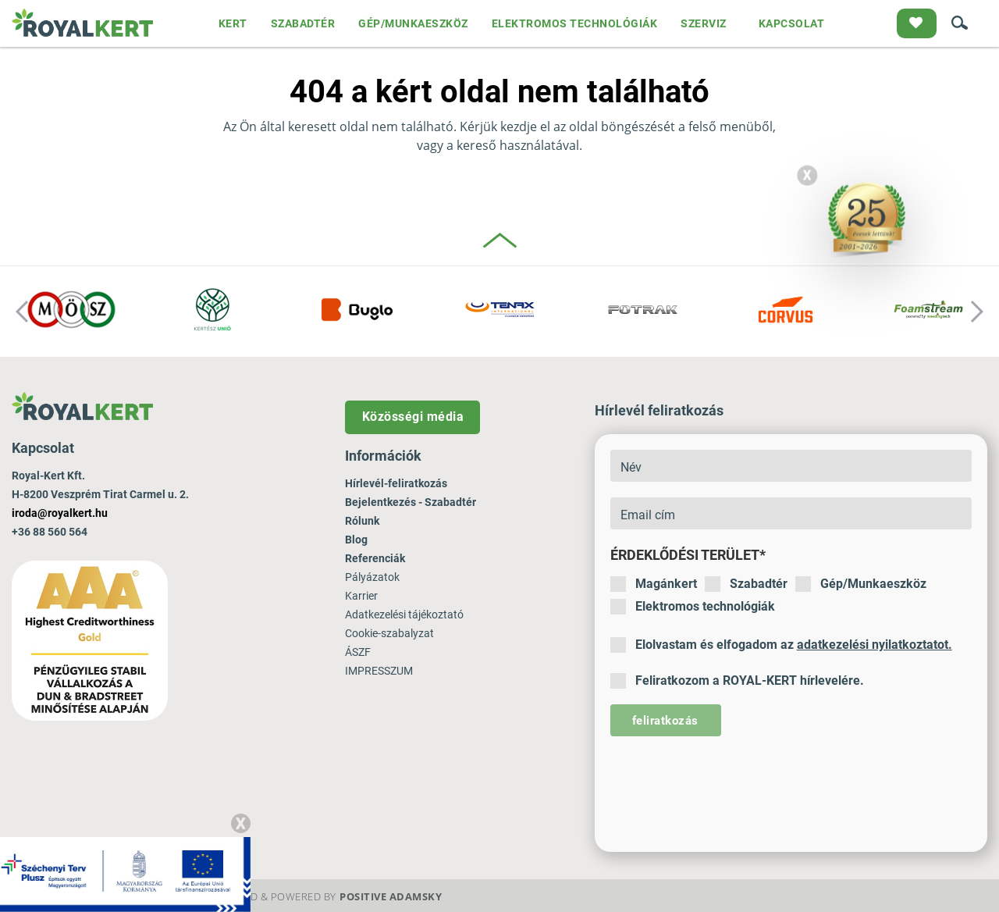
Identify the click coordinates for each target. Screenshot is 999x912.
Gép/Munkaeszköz (860, 584)
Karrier (361, 596)
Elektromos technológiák (692, 607)
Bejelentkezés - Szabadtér (410, 502)
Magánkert (653, 584)
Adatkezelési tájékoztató (404, 614)
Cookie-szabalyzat (389, 633)
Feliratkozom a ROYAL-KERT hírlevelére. (737, 681)
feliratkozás (665, 721)
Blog (356, 539)
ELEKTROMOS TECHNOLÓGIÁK (575, 23)
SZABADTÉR (303, 23)
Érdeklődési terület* (688, 555)
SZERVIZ (704, 23)
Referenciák (375, 558)
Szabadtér (746, 584)
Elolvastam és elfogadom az (781, 645)
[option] (71, 311)
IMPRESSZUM (379, 670)
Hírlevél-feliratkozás (396, 483)
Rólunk (362, 521)
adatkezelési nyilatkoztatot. (874, 644)
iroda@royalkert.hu (60, 513)
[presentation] (729, 782)
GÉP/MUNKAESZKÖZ (413, 23)
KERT (233, 23)
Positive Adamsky (391, 896)
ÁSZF (358, 652)
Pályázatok (372, 577)
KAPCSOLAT (792, 23)
